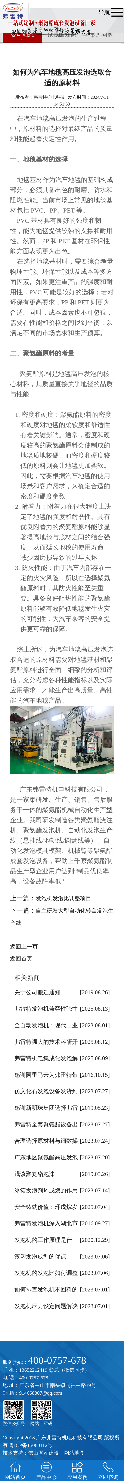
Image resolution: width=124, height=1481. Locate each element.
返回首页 (21, 959)
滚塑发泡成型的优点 (40, 1256)
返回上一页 (24, 947)
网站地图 (74, 1453)
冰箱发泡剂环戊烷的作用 (46, 1190)
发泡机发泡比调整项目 (63, 898)
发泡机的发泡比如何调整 (46, 1273)
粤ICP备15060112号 (31, 1445)
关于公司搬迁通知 (37, 992)
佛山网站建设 (43, 1453)
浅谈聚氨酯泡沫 (34, 1174)
